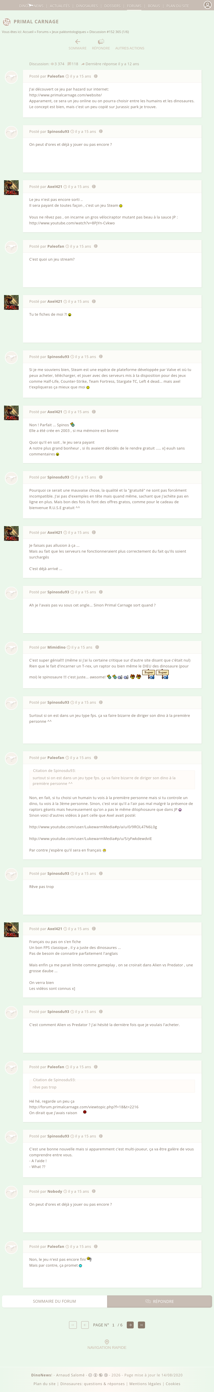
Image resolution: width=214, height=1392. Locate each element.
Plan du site (178, 6)
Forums (43, 32)
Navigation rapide (106, 1345)
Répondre (101, 44)
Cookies (173, 1383)
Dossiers (112, 6)
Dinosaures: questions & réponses (92, 1383)
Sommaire (78, 44)
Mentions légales (145, 1383)
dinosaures (87, 6)
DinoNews (31, 6)
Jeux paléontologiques (69, 32)
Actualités (60, 6)
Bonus (154, 6)
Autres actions (129, 44)
